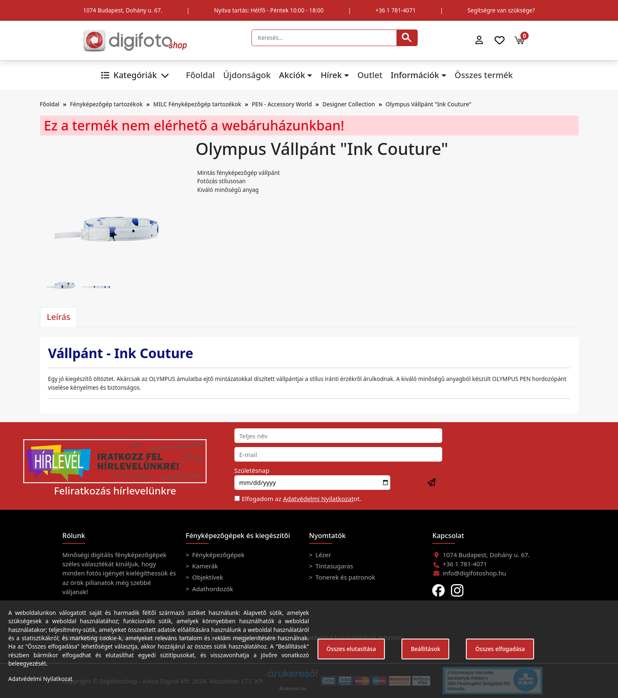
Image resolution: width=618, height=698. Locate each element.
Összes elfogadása (500, 649)
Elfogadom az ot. (302, 498)
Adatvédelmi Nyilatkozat (318, 498)
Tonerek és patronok (344, 577)
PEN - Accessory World (282, 104)
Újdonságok (247, 75)
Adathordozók (211, 589)
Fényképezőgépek (217, 555)
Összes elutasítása (351, 649)
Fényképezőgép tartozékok (106, 104)
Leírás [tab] (59, 316)
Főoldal (200, 75)
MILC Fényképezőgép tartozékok (197, 104)
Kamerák (204, 566)
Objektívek (206, 577)
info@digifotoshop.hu (474, 573)
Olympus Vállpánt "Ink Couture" (429, 104)
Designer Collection (349, 104)
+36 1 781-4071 (395, 10)
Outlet (369, 75)
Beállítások (425, 649)
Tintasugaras (333, 566)
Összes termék (484, 75)
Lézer (322, 555)
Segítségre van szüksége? (501, 10)
